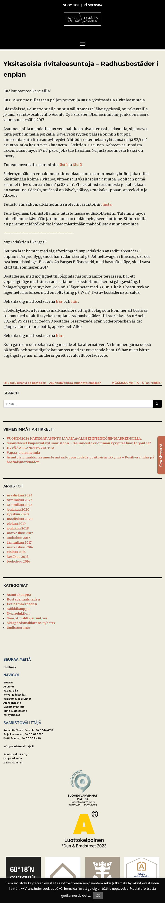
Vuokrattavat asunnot (17, 698)
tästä (63, 164)
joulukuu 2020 (18, 509)
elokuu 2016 (16, 552)
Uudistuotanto (18, 628)
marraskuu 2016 (20, 547)
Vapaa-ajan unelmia (23, 453)
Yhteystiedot (11, 714)
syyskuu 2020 (18, 514)
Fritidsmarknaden (22, 604)
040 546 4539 (44, 730)
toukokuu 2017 (18, 538)
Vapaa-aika (10, 690)
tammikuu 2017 (19, 542)
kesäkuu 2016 (17, 557)
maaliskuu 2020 (20, 519)
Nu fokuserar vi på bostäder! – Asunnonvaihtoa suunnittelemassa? (52, 383)
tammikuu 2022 (19, 505)
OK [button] (98, 895)
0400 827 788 (34, 734)
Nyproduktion (18, 614)
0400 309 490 (31, 738)
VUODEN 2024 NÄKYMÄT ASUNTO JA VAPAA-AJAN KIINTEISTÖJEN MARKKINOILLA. (74, 438)
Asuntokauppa (19, 595)
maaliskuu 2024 (19, 495)
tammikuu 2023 (19, 500)
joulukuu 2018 (18, 528)
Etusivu (8, 682)
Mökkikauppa (18, 609)
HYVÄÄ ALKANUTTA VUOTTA (30, 448)
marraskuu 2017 (20, 533)
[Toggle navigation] (83, 44)
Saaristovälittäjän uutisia (27, 618)
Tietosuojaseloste (15, 710)
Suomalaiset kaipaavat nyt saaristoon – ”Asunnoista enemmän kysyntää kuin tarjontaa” (79, 443)
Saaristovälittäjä (13, 706)
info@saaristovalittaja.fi (18, 746)
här (59, 301)
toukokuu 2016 (18, 561)
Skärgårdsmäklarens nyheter (31, 623)
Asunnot (8, 686)
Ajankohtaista (12, 702)
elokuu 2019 (16, 524)
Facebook (9, 667)
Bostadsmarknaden (23, 599)
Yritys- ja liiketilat (14, 694)
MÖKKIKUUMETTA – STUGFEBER (137, 383)
